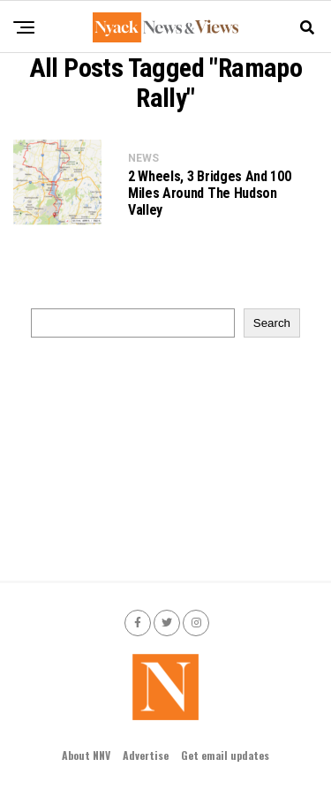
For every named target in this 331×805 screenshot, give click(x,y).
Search (271, 323)
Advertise (146, 755)
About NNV (86, 755)
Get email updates (225, 755)
